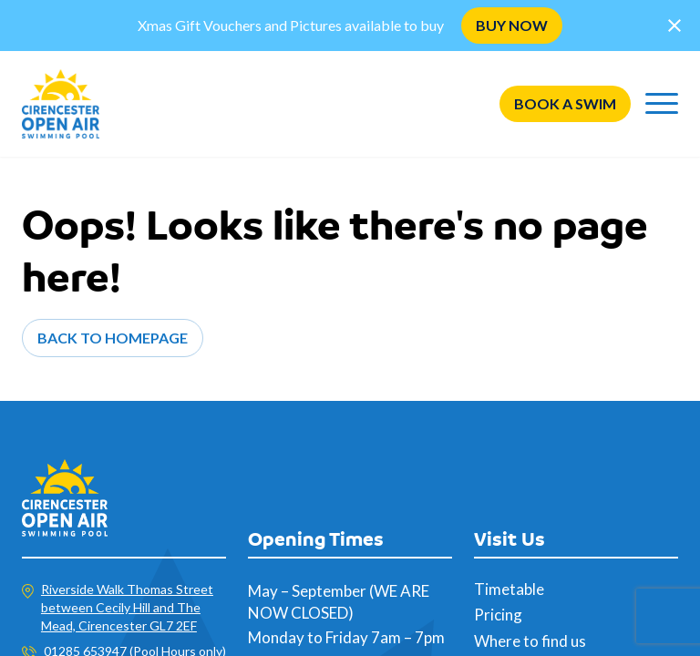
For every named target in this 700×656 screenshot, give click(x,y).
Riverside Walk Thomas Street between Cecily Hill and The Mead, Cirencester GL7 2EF (127, 607)
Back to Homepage (112, 337)
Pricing (498, 614)
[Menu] (661, 104)
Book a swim (565, 103)
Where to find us (530, 641)
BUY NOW (512, 25)
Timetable (509, 589)
